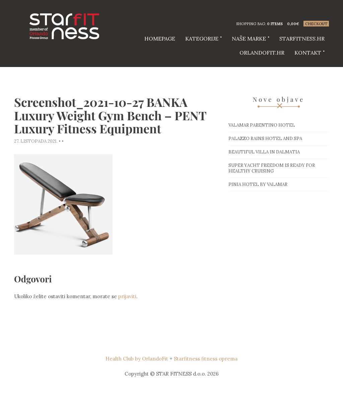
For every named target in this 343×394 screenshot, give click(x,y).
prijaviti (127, 296)
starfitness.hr (302, 38)
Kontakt (307, 52)
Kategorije (201, 38)
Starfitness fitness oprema (205, 358)
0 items (275, 23)
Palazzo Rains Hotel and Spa (265, 138)
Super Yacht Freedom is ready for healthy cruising (271, 168)
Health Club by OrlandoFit (137, 358)
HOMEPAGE (159, 38)
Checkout (316, 23)
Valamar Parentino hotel (261, 125)
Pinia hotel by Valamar (257, 184)
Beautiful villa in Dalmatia (264, 152)
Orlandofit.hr (261, 52)
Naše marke (249, 38)
